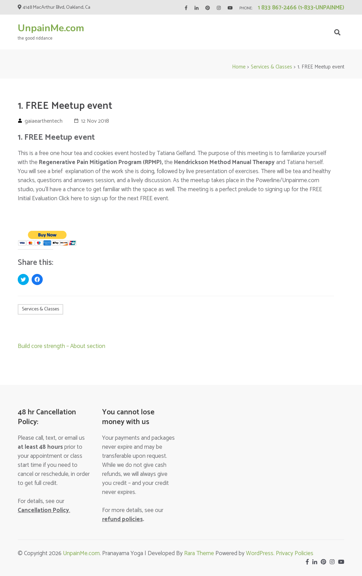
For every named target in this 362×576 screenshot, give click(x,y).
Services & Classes (40, 309)
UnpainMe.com (51, 28)
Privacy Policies (294, 553)
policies (122, 519)
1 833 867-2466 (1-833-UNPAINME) (301, 8)
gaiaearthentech (44, 121)
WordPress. (261, 553)
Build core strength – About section (61, 346)
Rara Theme (199, 553)
